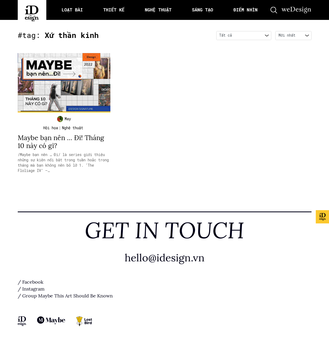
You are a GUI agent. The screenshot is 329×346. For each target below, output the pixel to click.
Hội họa (50, 128)
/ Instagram (31, 289)
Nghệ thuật (72, 128)
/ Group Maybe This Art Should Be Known (65, 296)
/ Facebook (30, 282)
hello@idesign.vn (165, 258)
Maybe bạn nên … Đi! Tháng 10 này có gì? (61, 142)
